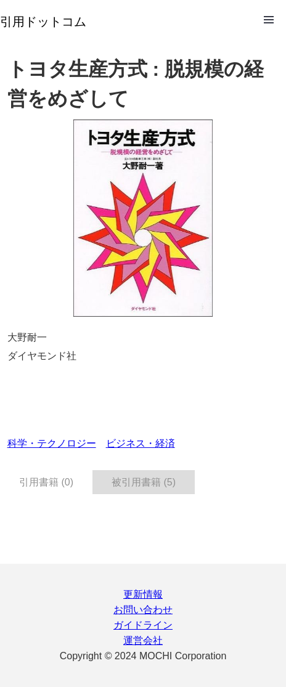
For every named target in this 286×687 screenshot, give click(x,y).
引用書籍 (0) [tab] (46, 482)
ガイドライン (143, 625)
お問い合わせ (143, 609)
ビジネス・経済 (140, 443)
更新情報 (143, 594)
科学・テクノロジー (51, 443)
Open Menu (269, 19)
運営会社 (143, 640)
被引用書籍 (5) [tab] (144, 482)
